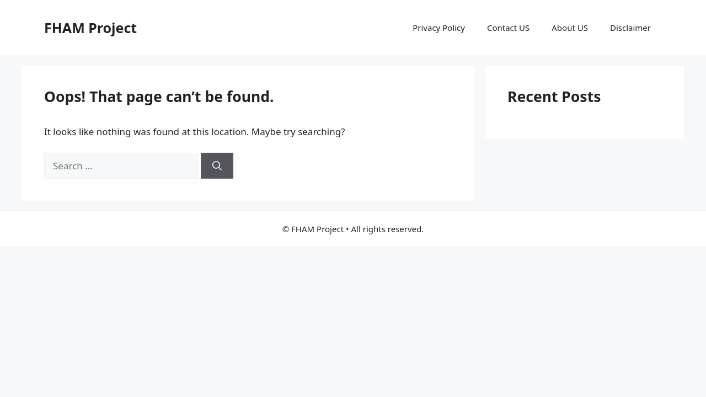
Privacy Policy (439, 27)
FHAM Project (90, 27)
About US (570, 27)
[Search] (217, 166)
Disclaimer (630, 27)
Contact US (508, 27)
